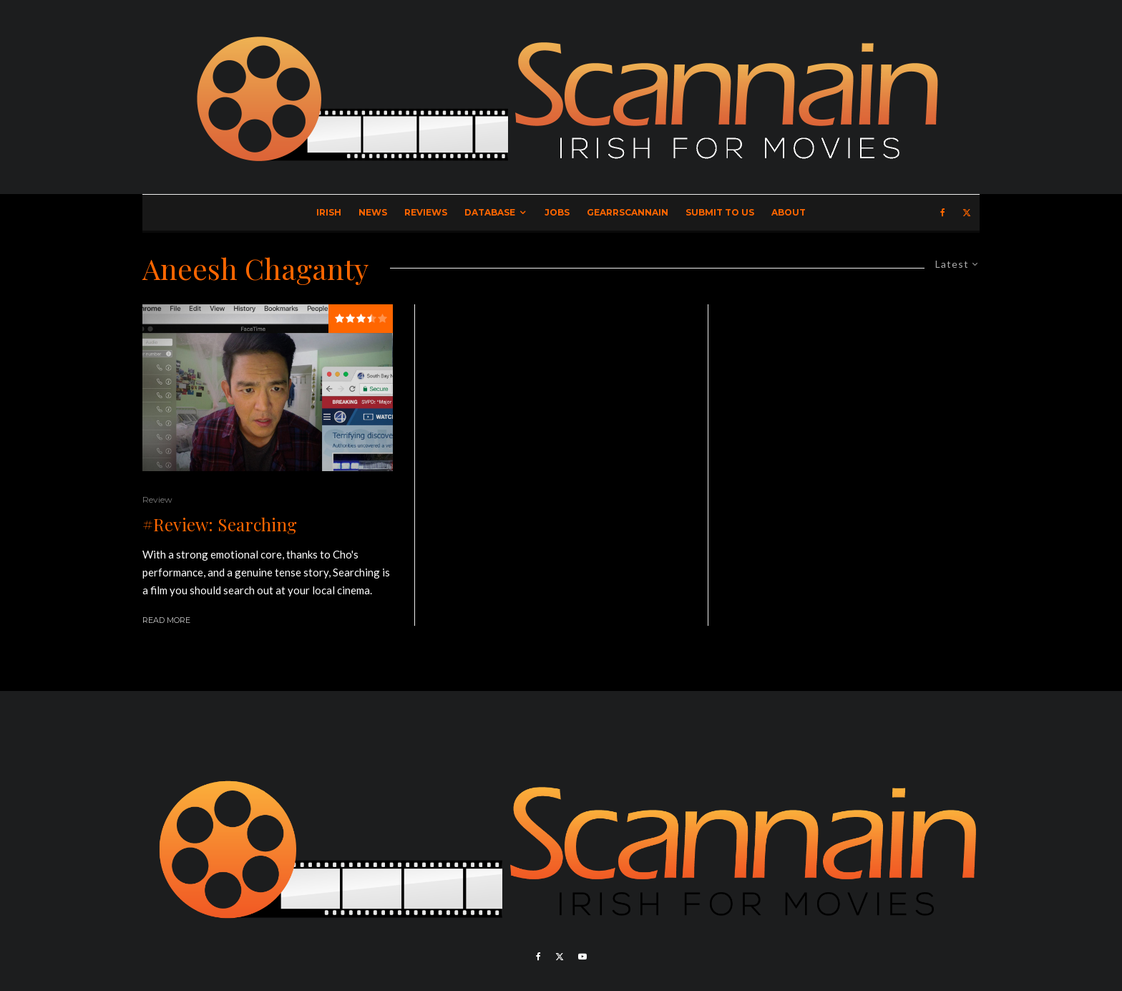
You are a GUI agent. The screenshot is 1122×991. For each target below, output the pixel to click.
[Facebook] (943, 213)
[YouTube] (582, 956)
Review (157, 499)
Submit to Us (720, 212)
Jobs (557, 212)
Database (489, 212)
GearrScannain (627, 212)
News (372, 212)
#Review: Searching (219, 524)
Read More (166, 620)
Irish (328, 212)
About (788, 212)
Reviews (425, 212)
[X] (967, 213)
